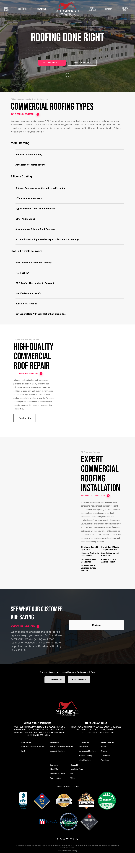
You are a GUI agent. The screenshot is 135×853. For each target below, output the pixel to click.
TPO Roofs (83, 746)
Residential (54, 742)
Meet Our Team (76, 769)
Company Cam (56, 778)
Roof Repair (26, 742)
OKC (72, 774)
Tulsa (72, 778)
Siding (104, 751)
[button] (70, 154)
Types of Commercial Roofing (28, 373)
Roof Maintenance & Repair (32, 746)
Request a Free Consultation (95, 495)
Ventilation (105, 755)
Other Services (107, 742)
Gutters (104, 746)
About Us (54, 769)
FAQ (23, 751)
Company (54, 765)
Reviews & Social (57, 774)
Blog (77, 786)
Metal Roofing (85, 760)
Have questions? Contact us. (25, 114)
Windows (105, 760)
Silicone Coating (85, 755)
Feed (74, 786)
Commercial (84, 742)
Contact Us (75, 765)
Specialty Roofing (57, 751)
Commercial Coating (87, 751)
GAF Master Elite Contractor (61, 746)
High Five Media (67, 786)
